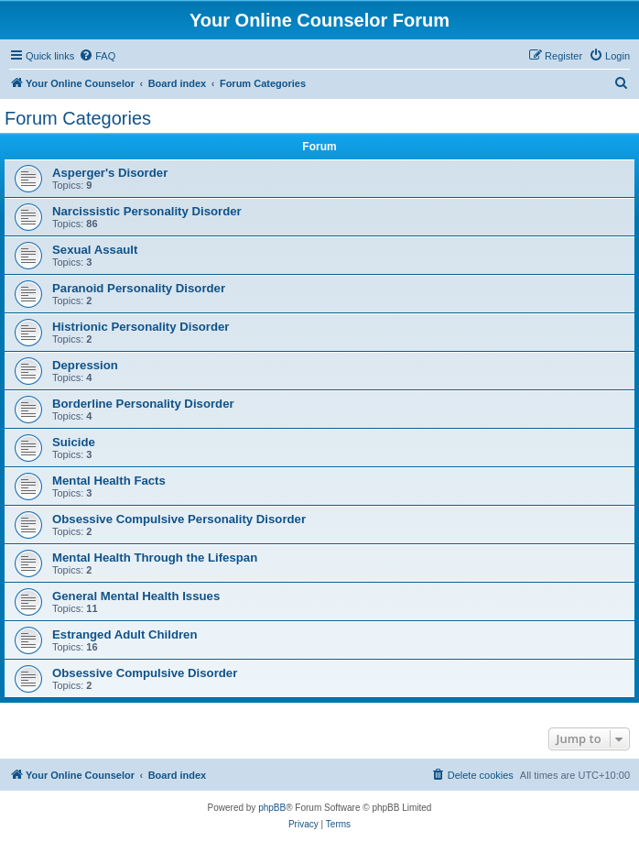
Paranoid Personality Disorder (138, 288)
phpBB (272, 808)
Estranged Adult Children (125, 634)
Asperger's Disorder (110, 173)
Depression (85, 365)
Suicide (73, 442)
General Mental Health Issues (136, 596)
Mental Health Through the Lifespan (154, 557)
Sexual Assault (94, 250)
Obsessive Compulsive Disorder (144, 673)
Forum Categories (78, 118)
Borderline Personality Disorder (143, 403)
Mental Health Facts (109, 480)
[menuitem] (97, 56)
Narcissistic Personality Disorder (147, 211)
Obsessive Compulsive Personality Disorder (179, 519)
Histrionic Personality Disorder (140, 327)
